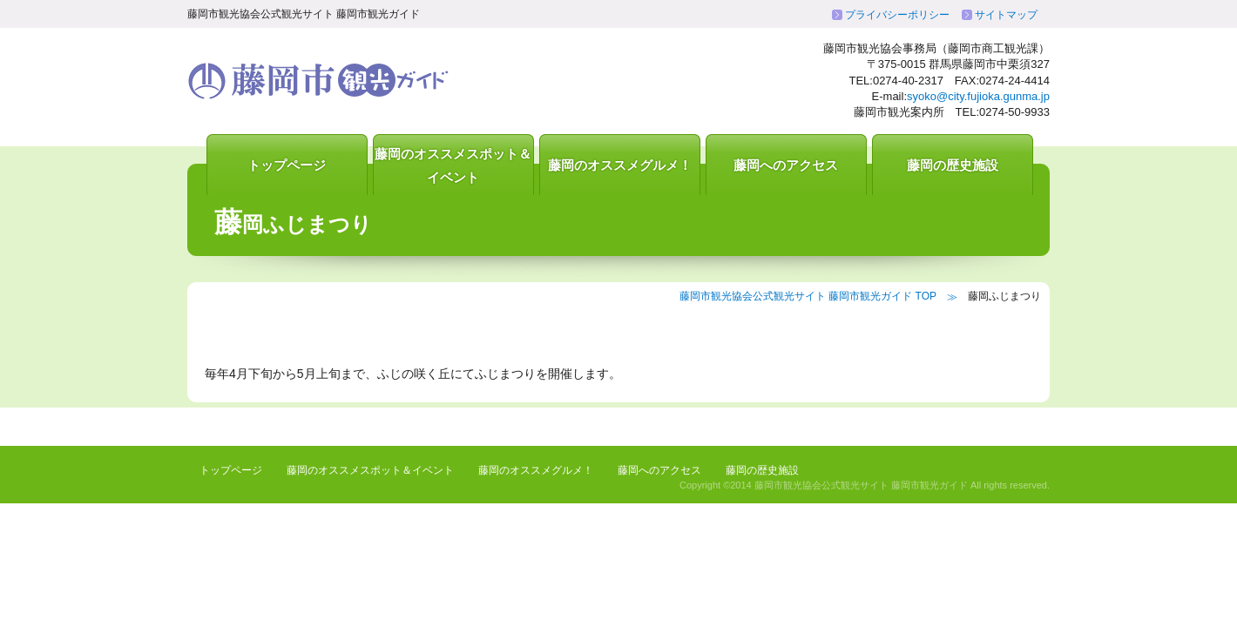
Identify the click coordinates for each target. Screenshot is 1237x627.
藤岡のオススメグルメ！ (620, 165)
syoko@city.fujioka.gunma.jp (978, 96)
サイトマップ (1006, 15)
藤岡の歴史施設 (952, 165)
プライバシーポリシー (897, 15)
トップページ (286, 165)
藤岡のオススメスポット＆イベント (453, 165)
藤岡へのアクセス (785, 165)
